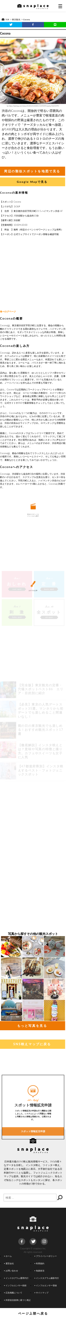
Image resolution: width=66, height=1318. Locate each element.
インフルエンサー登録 (46, 1285)
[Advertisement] (32, 273)
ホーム (8, 1256)
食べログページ (8, 311)
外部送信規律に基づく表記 (17, 1300)
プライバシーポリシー (46, 1256)
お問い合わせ (11, 1270)
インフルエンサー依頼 (15, 1285)
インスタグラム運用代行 (16, 1278)
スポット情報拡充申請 (33, 1150)
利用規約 (39, 1263)
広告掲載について (13, 1292)
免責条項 (39, 1270)
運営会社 (9, 1263)
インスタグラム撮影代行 (47, 1278)
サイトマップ (41, 1292)
